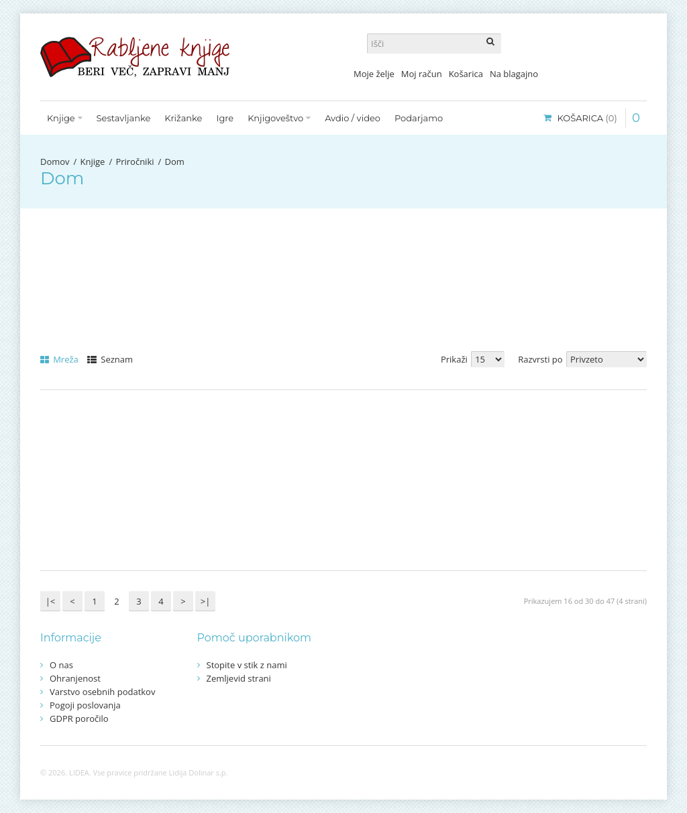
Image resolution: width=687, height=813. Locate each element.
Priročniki (134, 161)
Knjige (93, 161)
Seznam (110, 359)
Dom (174, 161)
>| (206, 601)
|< (51, 601)
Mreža (59, 359)
